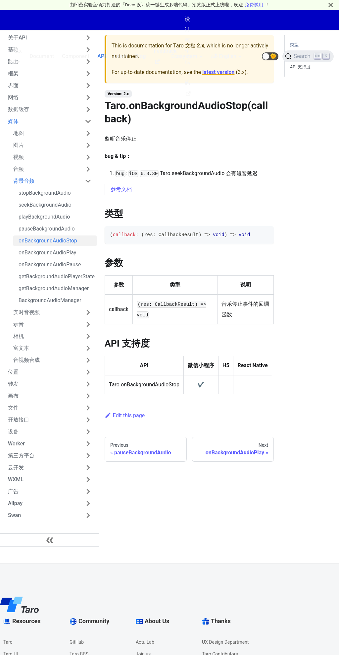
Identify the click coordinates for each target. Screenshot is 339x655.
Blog (140, 56)
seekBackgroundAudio (45, 205)
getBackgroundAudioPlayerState (57, 276)
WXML (16, 479)
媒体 (13, 121)
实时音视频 (26, 312)
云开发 (16, 467)
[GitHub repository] (254, 56)
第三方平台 (21, 455)
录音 (18, 324)
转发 (13, 384)
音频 (18, 169)
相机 (18, 336)
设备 (13, 431)
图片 (18, 145)
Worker (16, 443)
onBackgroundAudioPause (50, 264)
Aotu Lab (145, 642)
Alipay (15, 503)
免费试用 (254, 4)
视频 (18, 157)
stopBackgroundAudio (45, 193)
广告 (13, 491)
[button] (270, 56)
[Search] (308, 56)
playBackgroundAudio (44, 217)
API (101, 56)
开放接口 (18, 420)
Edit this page (125, 415)
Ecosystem (184, 56)
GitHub (77, 642)
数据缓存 (18, 109)
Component (75, 56)
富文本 (21, 348)
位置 (13, 372)
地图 (18, 133)
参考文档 (121, 189)
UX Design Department (225, 642)
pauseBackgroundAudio (47, 229)
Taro (8, 642)
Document (42, 56)
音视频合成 (26, 360)
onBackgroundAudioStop (48, 240)
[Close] (330, 5)
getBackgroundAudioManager (54, 288)
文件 (13, 408)
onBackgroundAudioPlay (47, 252)
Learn (120, 56)
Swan (14, 515)
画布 (13, 396)
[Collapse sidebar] (49, 540)
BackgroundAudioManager (50, 300)
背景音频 (23, 181)
